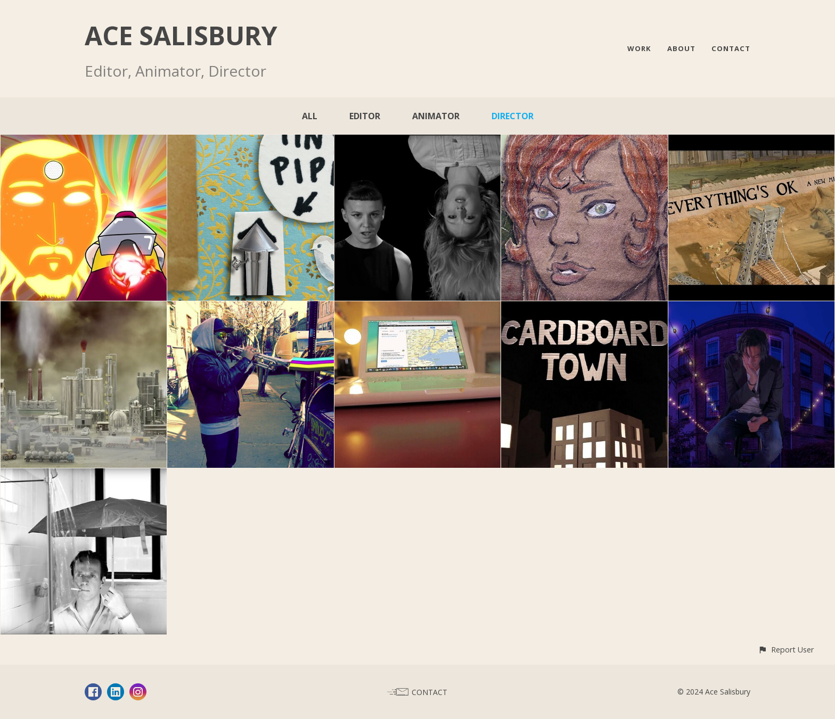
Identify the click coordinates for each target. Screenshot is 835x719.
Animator (436, 116)
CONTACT (730, 48)
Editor (364, 116)
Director (513, 116)
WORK (639, 48)
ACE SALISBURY (181, 35)
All (309, 116)
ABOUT (681, 48)
